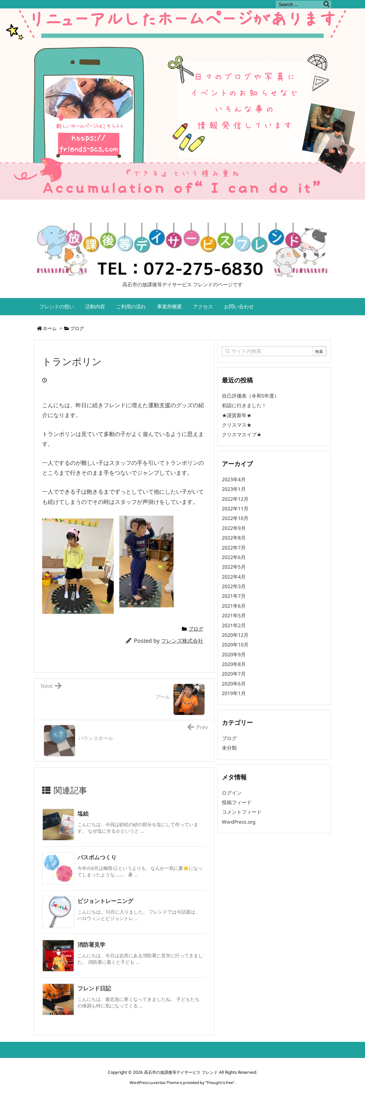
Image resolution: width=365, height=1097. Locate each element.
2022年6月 (234, 557)
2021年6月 (234, 605)
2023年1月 (234, 489)
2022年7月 (234, 547)
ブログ (77, 328)
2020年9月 (234, 654)
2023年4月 (234, 479)
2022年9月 (234, 528)
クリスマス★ (237, 424)
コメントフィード (242, 811)
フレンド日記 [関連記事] (94, 988)
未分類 (229, 747)
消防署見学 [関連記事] (91, 944)
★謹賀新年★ (237, 415)
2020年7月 (234, 673)
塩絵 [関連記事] (83, 813)
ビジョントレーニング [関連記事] (105, 901)
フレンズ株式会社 (182, 640)
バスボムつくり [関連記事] (97, 857)
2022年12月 (235, 499)
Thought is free (219, 1082)
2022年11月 (235, 508)
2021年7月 (234, 596)
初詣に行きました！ (244, 405)
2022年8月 (234, 537)
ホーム (50, 328)
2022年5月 (234, 566)
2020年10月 (235, 644)
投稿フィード (237, 802)
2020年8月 (234, 664)
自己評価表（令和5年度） (250, 395)
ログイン (232, 792)
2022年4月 (234, 576)
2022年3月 (234, 586)
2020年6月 (234, 683)
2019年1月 (234, 693)
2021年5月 (234, 615)
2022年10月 (235, 518)
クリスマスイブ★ (242, 434)
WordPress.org (239, 821)
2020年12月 (235, 635)
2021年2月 (234, 625)
